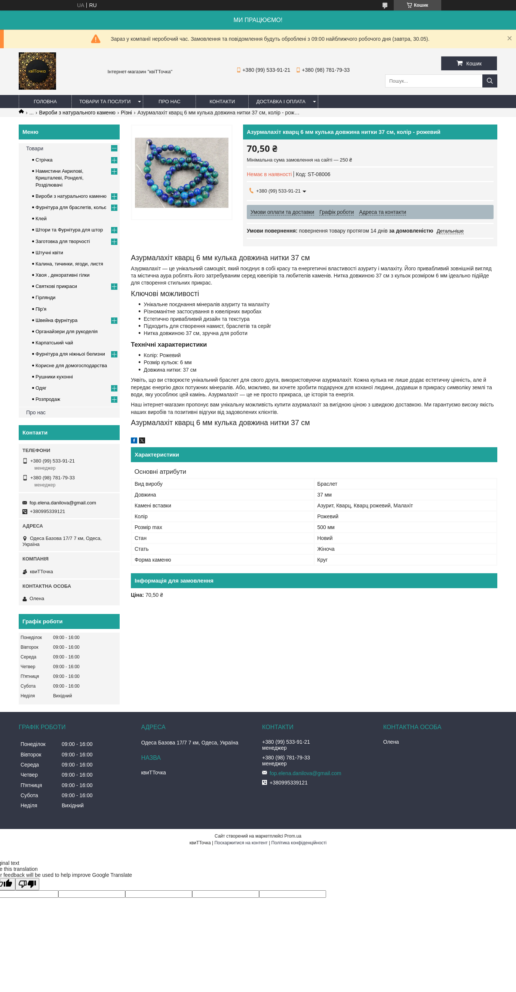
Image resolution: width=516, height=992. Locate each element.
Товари (34, 148)
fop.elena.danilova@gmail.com (63, 503)
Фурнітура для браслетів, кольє (71, 207)
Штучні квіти (49, 252)
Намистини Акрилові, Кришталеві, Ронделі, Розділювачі (59, 177)
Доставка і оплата (280, 101)
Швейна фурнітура (56, 320)
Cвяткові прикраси (56, 286)
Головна (45, 101)
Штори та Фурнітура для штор (69, 230)
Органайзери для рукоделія (67, 331)
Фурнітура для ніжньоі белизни (70, 354)
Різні (126, 113)
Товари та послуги (104, 101)
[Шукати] (489, 80)
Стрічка (44, 160)
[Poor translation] (27, 884)
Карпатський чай (54, 342)
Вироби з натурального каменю (77, 113)
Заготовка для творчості (63, 241)
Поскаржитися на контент (240, 842)
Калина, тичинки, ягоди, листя (69, 264)
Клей (41, 218)
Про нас (170, 101)
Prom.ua (293, 836)
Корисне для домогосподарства (71, 365)
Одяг (41, 388)
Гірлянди (45, 297)
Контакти (222, 101)
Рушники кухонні (54, 377)
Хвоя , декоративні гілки (63, 275)
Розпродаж (48, 399)
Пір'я (41, 309)
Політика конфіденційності (299, 842)
